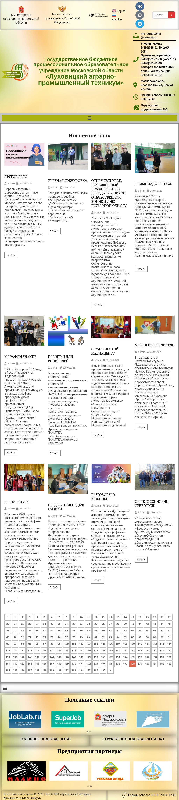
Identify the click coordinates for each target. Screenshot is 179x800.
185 (15, 670)
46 (7, 630)
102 (81, 643)
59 (103, 630)
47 (15, 630)
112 (154, 643)
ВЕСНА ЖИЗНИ (16, 502)
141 (30, 657)
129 (110, 650)
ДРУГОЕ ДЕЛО (15, 176)
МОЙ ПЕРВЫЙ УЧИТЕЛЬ (154, 345)
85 (125, 637)
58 (95, 630)
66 (154, 630)
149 (88, 657)
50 (37, 630)
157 (147, 657)
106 (110, 643)
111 (147, 643)
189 (44, 670)
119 (37, 650)
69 (7, 637)
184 (8, 670)
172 (88, 663)
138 (8, 657)
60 (110, 630)
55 (73, 630)
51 (44, 630)
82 (103, 637)
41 (139, 624)
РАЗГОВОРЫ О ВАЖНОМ (103, 497)
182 (162, 663)
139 (15, 657)
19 (147, 617)
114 (169, 643)
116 (15, 650)
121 (52, 650)
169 (66, 663)
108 (125, 643)
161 (8, 663)
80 (88, 637)
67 (161, 630)
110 (140, 643)
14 (110, 617)
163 (22, 663)
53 (59, 630)
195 (88, 670)
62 (125, 630)
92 (7, 643)
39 (125, 624)
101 (74, 643)
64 (139, 630)
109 (132, 643)
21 (161, 617)
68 (169, 630)
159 (162, 657)
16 (125, 617)
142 (37, 657)
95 (29, 643)
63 (132, 630)
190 (52, 670)
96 (37, 643)
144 (52, 657)
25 (22, 624)
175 (110, 663)
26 (29, 624)
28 (44, 624)
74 (44, 637)
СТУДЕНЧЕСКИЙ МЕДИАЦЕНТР (104, 351)
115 (8, 650)
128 (103, 650)
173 (96, 663)
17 (132, 617)
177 (125, 663)
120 (44, 650)
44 (161, 624)
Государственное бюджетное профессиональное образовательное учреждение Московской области (80, 71)
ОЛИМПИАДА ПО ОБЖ (153, 184)
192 (66, 670)
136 (162, 650)
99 (59, 643)
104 (96, 643)
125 (81, 650)
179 (140, 663)
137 (169, 650)
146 (66, 657)
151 (103, 657)
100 (66, 643)
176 (118, 663)
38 (117, 624)
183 (169, 663)
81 (95, 637)
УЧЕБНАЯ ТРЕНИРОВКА (67, 180)
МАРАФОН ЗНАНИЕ (20, 357)
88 (147, 637)
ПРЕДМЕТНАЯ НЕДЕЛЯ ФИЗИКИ (66, 507)
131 (125, 650)
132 (132, 650)
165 (37, 663)
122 (59, 650)
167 (52, 663)
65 (147, 630)
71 (22, 637)
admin (11, 183)
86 (132, 637)
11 (88, 617)
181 (154, 663)
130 (118, 650)
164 (30, 663)
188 (37, 670)
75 (51, 637)
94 (22, 643)
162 (15, 663)
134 (147, 650)
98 (51, 643)
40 (132, 624)
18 (139, 617)
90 (161, 637)
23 (7, 624)
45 (169, 624)
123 (66, 650)
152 (110, 657)
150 (96, 657)
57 (88, 630)
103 (88, 643)
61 (117, 630)
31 (66, 624)
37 (110, 624)
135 (154, 650)
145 (59, 657)
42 (147, 624)
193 (74, 670)
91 (169, 637)
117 (22, 650)
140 (22, 657)
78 (73, 637)
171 (81, 663)
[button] (89, 118)
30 (59, 624)
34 (88, 624)
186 (22, 670)
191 (59, 670)
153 (118, 657)
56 (81, 630)
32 (73, 624)
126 (88, 650)
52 (51, 630)
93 (15, 643)
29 (51, 624)
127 (96, 650)
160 (169, 657)
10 (81, 617)
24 (15, 624)
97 (44, 643)
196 (96, 670)
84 (117, 637)
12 (95, 617)
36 (103, 624)
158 (154, 657)
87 (139, 637)
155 (132, 657)
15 (117, 617)
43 (154, 624)
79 (81, 637)
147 (74, 657)
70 (15, 637)
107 (118, 643)
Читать (11, 254)
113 (162, 643)
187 (30, 670)
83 (110, 637)
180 (147, 663)
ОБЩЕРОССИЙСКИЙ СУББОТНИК (151, 503)
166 (44, 663)
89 (154, 637)
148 (81, 657)
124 (74, 650)
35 (95, 624)
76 (59, 637)
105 (103, 643)
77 (66, 637)
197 (103, 670)
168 (59, 663)
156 (140, 657)
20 (154, 617)
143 (44, 657)
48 (22, 630)
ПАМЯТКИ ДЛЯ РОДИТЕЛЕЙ (60, 359)
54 (66, 630)
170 (74, 663)
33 (81, 624)
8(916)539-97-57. (152, 74)
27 (37, 624)
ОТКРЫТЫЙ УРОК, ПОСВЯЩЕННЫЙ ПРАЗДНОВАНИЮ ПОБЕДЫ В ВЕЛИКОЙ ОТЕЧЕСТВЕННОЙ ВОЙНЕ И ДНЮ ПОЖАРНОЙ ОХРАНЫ (109, 193)
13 (103, 617)
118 (30, 650)
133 (140, 650)
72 (29, 637)
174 (103, 663)
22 (169, 617)
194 (81, 670)
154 (125, 657)
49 (29, 630)
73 (37, 637)
